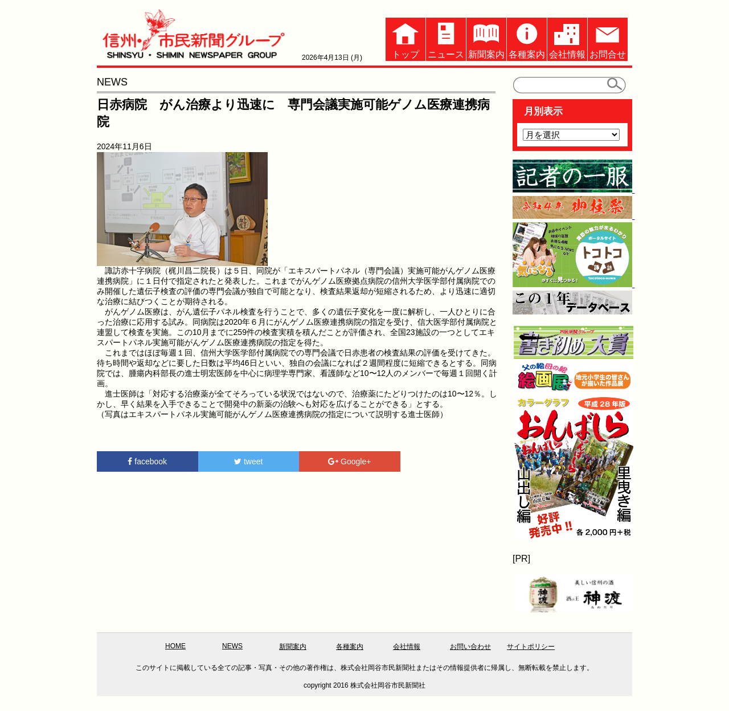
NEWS (232, 646)
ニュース (446, 38)
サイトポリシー (531, 647)
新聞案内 (486, 38)
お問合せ (608, 38)
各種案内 (527, 38)
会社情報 (567, 38)
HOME (175, 646)
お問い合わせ (470, 647)
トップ (405, 38)
